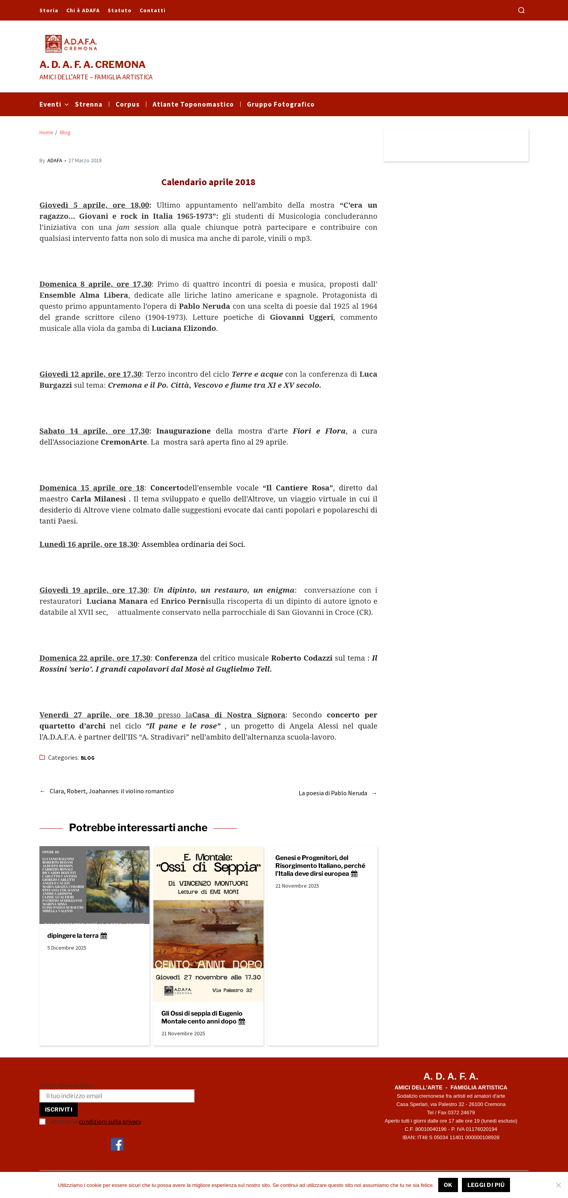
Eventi (54, 104)
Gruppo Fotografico (281, 104)
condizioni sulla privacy (110, 1117)
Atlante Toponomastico (193, 104)
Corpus (128, 104)
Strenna (89, 104)
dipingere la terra (77, 932)
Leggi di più (486, 1184)
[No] (558, 1185)
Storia (48, 10)
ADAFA (54, 160)
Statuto (120, 10)
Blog (88, 757)
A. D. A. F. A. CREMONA (92, 64)
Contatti (153, 10)
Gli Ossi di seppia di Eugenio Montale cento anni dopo (203, 1013)
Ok (448, 1184)
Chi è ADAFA (83, 10)
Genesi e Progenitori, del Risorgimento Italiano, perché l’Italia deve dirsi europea (320, 862)
